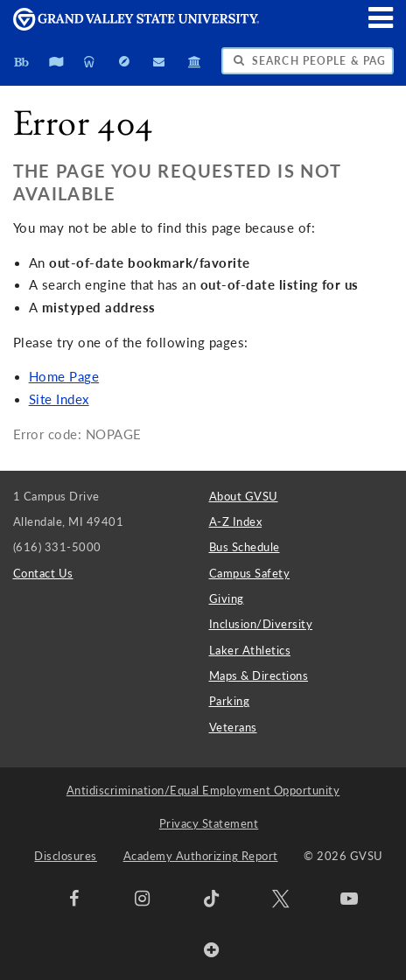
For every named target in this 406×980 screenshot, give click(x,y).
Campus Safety (249, 573)
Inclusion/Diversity (261, 624)
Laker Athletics (250, 650)
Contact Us (43, 573)
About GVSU (243, 496)
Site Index (59, 399)
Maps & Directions (259, 675)
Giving (226, 599)
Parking (229, 701)
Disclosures (65, 856)
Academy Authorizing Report (200, 856)
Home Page (64, 376)
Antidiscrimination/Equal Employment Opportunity (203, 790)
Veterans (233, 727)
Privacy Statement (209, 823)
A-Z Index (235, 521)
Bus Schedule (244, 547)
